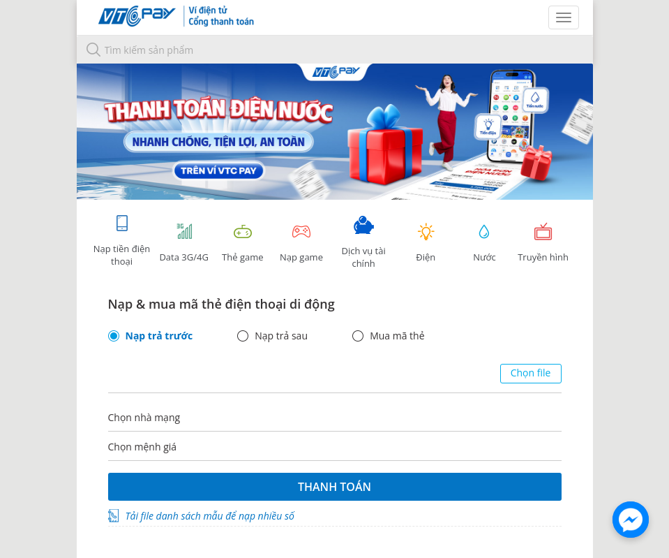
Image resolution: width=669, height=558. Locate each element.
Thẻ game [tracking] (243, 242)
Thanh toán (334, 486)
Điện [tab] (425, 242)
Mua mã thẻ (397, 336)
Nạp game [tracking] (301, 242)
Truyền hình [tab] (543, 242)
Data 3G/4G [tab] (184, 242)
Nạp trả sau (281, 336)
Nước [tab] (484, 242)
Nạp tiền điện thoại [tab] (121, 240)
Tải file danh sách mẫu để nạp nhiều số (210, 515)
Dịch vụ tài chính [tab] (363, 243)
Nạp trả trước (159, 336)
